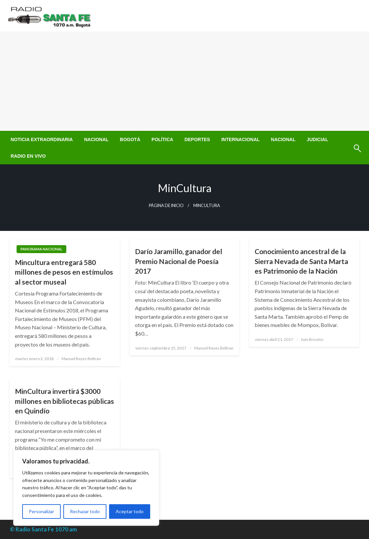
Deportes (197, 139)
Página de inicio (166, 205)
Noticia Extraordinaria (42, 139)
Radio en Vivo (28, 156)
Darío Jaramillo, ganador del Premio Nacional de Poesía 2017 (178, 261)
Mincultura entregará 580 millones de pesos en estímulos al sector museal (64, 272)
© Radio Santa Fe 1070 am (43, 529)
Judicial (317, 139)
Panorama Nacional (41, 249)
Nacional (96, 139)
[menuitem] (42, 139)
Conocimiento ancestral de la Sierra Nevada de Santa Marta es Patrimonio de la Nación (301, 261)
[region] (86, 488)
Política (162, 139)
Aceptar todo (130, 511)
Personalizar (41, 511)
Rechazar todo (85, 511)
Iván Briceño (312, 339)
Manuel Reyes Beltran (81, 358)
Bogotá (130, 139)
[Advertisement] (184, 81)
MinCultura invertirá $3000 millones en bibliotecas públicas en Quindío (64, 401)
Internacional (240, 139)
